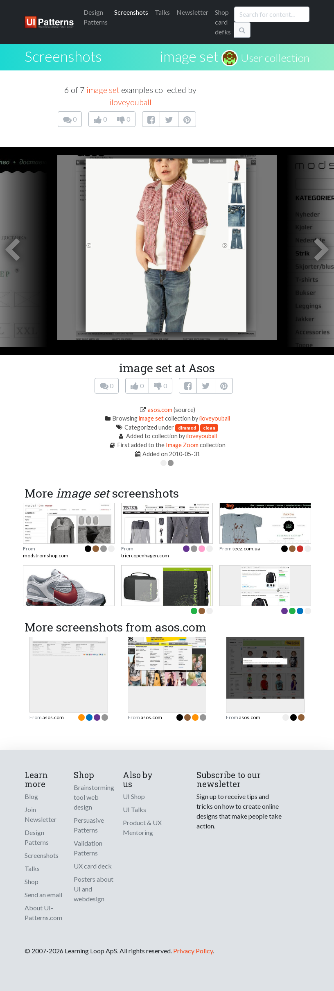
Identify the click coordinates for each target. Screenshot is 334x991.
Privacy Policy (193, 951)
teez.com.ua (246, 548)
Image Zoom (182, 444)
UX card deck (93, 866)
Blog (31, 796)
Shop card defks (223, 22)
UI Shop (134, 796)
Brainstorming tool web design (94, 797)
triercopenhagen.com (145, 555)
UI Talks (134, 809)
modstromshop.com (45, 555)
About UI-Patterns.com (43, 912)
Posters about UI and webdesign (93, 889)
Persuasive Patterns (89, 825)
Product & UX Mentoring (142, 827)
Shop (31, 881)
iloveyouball (130, 102)
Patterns (96, 17)
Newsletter (192, 12)
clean (209, 427)
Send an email (43, 894)
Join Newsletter (40, 814)
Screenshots (131, 12)
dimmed (187, 427)
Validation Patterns (88, 848)
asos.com (160, 409)
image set (189, 56)
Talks (162, 12)
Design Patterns (37, 837)
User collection (275, 57)
